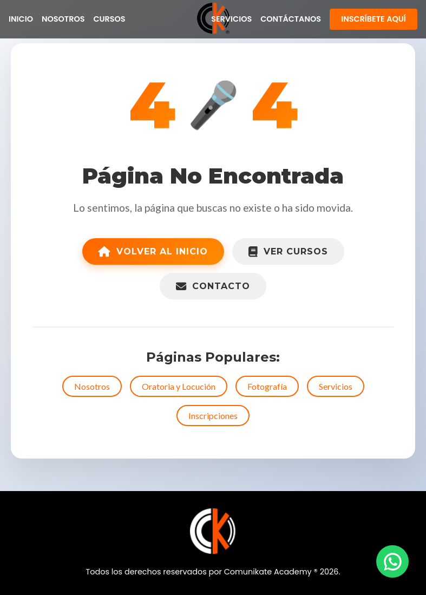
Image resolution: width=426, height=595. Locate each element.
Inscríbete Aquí (373, 19)
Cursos (109, 19)
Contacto (213, 286)
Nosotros (63, 19)
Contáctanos (290, 19)
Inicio (21, 19)
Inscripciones (213, 415)
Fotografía (267, 386)
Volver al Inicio (153, 251)
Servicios (231, 19)
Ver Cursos (288, 251)
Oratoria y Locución (178, 386)
